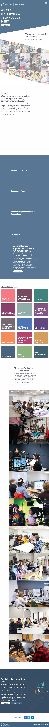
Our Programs (16, 703)
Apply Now (5, 25)
